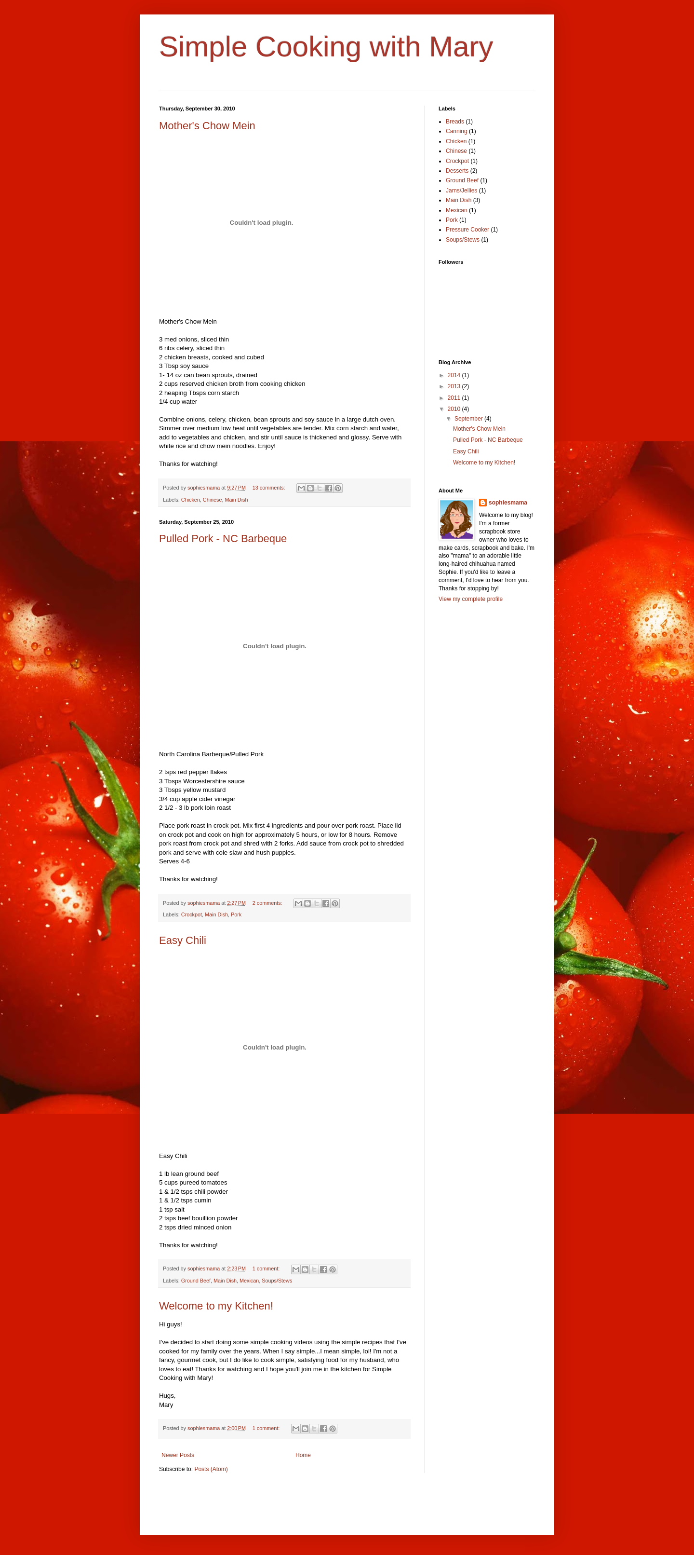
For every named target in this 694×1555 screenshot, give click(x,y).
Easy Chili (182, 940)
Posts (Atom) (210, 1469)
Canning (456, 131)
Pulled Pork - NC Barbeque (223, 538)
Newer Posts (177, 1455)
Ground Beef (196, 1280)
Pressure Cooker (467, 229)
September (469, 418)
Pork (236, 914)
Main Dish (236, 500)
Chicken (190, 500)
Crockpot (191, 914)
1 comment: (267, 1268)
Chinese (212, 500)
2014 (455, 375)
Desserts (457, 170)
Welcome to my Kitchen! (216, 1306)
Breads (455, 121)
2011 (455, 398)
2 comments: (268, 903)
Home (303, 1455)
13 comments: (270, 488)
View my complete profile (471, 599)
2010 (455, 409)
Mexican (249, 1280)
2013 (455, 386)
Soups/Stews (277, 1280)
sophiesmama (508, 502)
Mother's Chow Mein (207, 126)
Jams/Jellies (461, 190)
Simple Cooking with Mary (326, 46)
